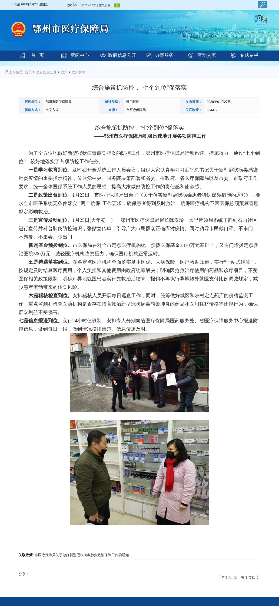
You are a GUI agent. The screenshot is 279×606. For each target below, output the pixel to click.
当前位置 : (17, 72)
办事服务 (164, 55)
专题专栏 (249, 55)
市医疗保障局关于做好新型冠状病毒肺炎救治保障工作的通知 (82, 555)
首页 (28, 72)
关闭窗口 (248, 577)
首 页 (37, 55)
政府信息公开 (122, 55)
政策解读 (79, 72)
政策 (64, 72)
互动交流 (206, 55)
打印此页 (229, 577)
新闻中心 (79, 55)
